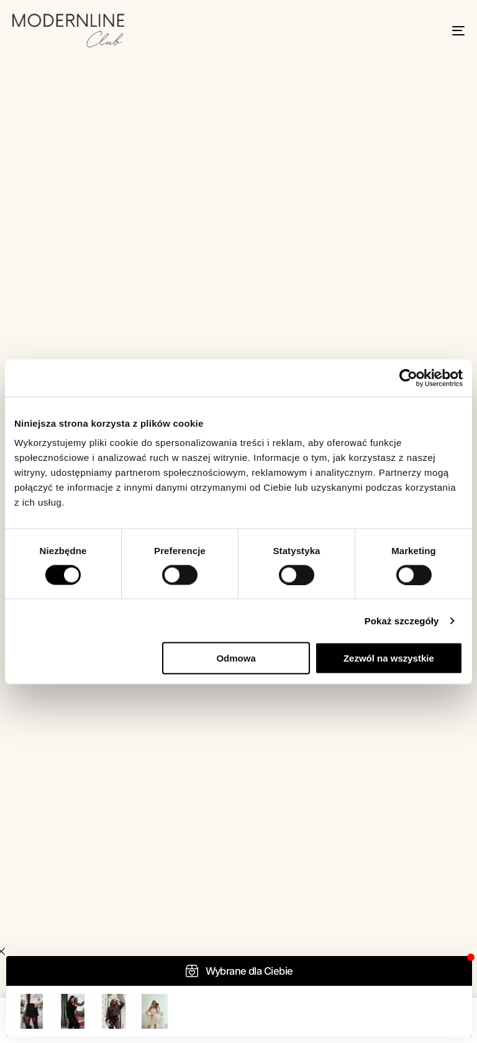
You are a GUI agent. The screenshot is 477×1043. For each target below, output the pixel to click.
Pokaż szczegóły (402, 620)
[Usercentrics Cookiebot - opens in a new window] (408, 377)
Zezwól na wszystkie (388, 658)
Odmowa (235, 658)
